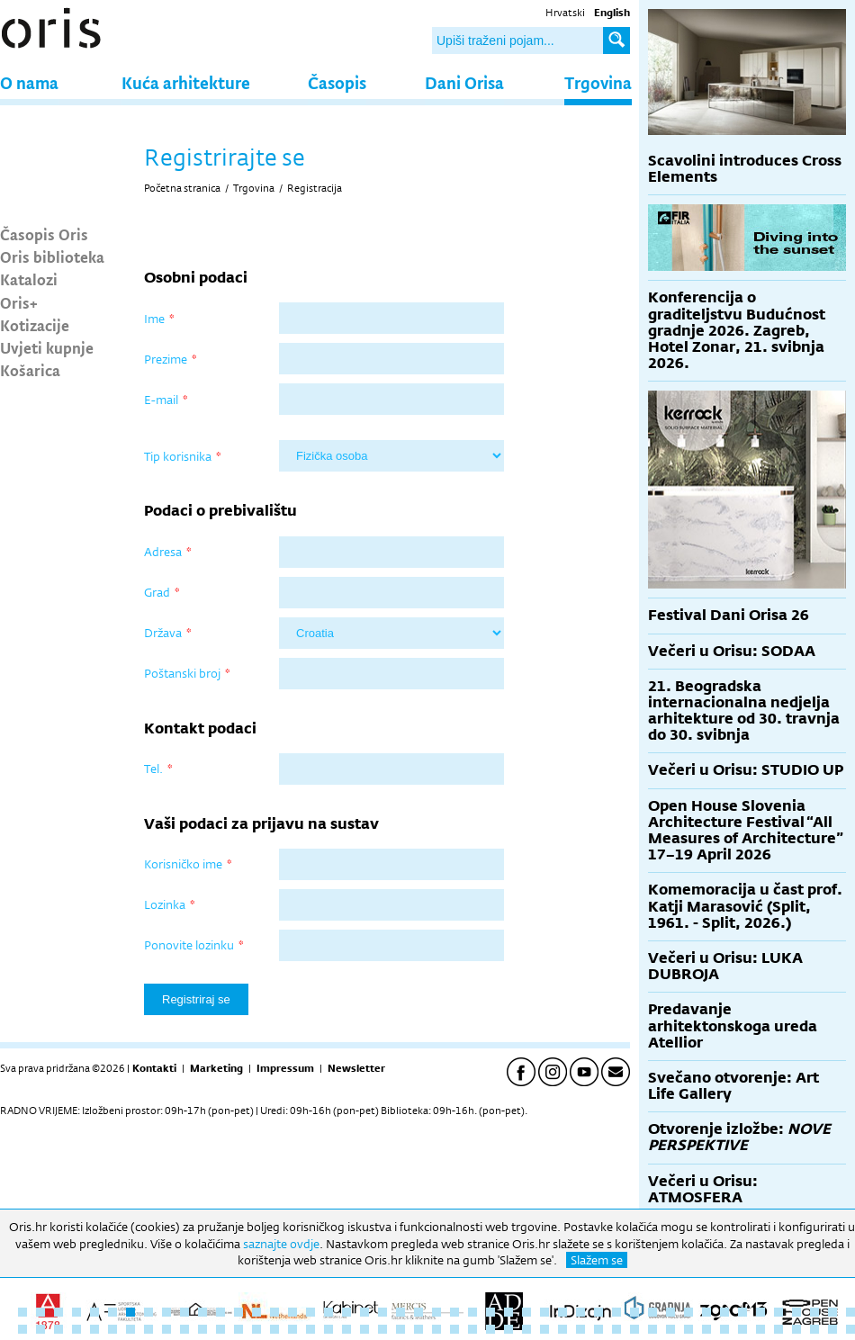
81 (616, 1329)
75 (508, 1329)
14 (256, 1312)
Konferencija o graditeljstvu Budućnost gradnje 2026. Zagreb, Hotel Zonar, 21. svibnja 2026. (736, 330)
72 (454, 1329)
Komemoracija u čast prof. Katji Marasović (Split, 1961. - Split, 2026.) (745, 905)
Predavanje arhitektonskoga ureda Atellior (732, 1025)
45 (814, 1312)
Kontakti (154, 1068)
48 (22, 1329)
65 (328, 1329)
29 (526, 1312)
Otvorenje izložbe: (739, 1137)
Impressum (285, 1068)
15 (274, 1312)
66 (346, 1329)
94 (850, 1329)
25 (454, 1312)
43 (778, 1312)
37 (670, 1312)
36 (652, 1312)
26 (472, 1312)
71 (436, 1329)
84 (670, 1329)
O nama (29, 82)
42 (760, 1312)
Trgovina (598, 82)
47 (850, 1312)
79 (580, 1329)
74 (490, 1329)
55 (148, 1329)
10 (184, 1312)
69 (400, 1329)
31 (562, 1312)
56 (166, 1329)
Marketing (216, 1068)
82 (634, 1329)
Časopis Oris (44, 234)
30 (544, 1312)
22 (400, 1312)
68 (382, 1329)
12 (220, 1312)
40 (724, 1312)
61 (256, 1329)
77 (544, 1329)
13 (238, 1312)
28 (508, 1312)
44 (796, 1312)
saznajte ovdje (281, 1244)
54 (130, 1329)
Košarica (30, 370)
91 (796, 1329)
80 (598, 1329)
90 (778, 1329)
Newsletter (356, 1068)
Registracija (314, 188)
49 (40, 1329)
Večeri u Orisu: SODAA (731, 651)
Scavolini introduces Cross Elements (745, 168)
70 (418, 1329)
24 (436, 1312)
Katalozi (29, 279)
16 (292, 1312)
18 (328, 1312)
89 (760, 1329)
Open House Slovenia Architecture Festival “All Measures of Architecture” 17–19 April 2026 (745, 830)
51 (76, 1329)
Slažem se (597, 1260)
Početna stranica (182, 188)
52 (94, 1329)
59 (220, 1329)
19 (346, 1312)
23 (418, 1312)
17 (310, 1312)
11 (202, 1312)
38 (688, 1312)
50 (58, 1329)
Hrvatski (565, 12)
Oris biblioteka (52, 256)
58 (202, 1329)
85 (688, 1329)
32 (580, 1312)
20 (364, 1312)
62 (274, 1329)
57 (184, 1329)
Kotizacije (34, 325)
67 (364, 1329)
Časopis (337, 82)
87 (724, 1329)
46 (832, 1312)
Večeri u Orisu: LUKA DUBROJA (725, 966)
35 (634, 1312)
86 (706, 1329)
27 (490, 1312)
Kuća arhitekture (186, 82)
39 (706, 1312)
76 (526, 1329)
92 (814, 1329)
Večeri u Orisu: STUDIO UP (745, 769)
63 (292, 1329)
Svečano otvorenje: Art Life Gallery (733, 1085)
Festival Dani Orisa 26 (728, 615)
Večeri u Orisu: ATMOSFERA (703, 1189)
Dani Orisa (464, 82)
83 (652, 1329)
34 (616, 1312)
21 (382, 1312)
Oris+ (19, 302)
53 (112, 1329)
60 (238, 1329)
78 (562, 1329)
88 (742, 1329)
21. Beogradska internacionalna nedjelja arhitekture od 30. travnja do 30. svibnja (744, 711)
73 (472, 1329)
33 (598, 1312)
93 (832, 1329)
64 (310, 1329)
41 (742, 1312)
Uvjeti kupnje (47, 347)
